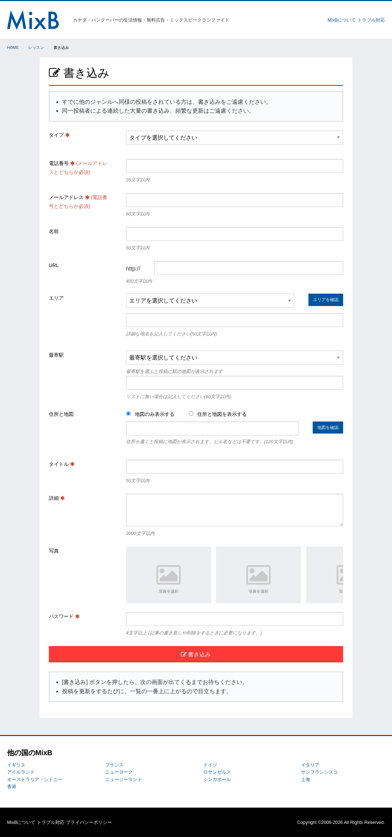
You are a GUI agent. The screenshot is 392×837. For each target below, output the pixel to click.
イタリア (310, 765)
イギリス (16, 765)
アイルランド (21, 772)
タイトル (62, 464)
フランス (114, 765)
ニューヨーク (119, 772)
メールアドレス (78, 201)
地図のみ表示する (150, 414)
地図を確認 (328, 427)
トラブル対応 (371, 20)
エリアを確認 (326, 299)
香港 (11, 786)
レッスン (36, 47)
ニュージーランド (123, 779)
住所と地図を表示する (218, 414)
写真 (54, 551)
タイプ (59, 135)
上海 (305, 779)
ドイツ (210, 765)
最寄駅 (56, 355)
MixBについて (342, 20)
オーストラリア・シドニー (34, 779)
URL (54, 265)
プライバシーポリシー (89, 822)
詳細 (57, 498)
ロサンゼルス (217, 772)
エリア (56, 298)
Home (13, 47)
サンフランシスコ (319, 772)
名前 (54, 231)
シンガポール (217, 779)
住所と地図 (61, 414)
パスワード (64, 616)
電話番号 (78, 167)
